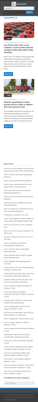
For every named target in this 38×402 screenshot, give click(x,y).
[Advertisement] (19, 146)
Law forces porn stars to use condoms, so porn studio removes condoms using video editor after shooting (18, 49)
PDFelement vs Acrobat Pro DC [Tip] (16, 215)
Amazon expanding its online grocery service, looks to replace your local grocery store (18, 104)
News (9, 38)
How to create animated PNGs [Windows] (17, 181)
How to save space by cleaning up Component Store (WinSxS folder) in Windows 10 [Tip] (19, 294)
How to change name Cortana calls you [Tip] (18, 319)
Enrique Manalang (11, 42)
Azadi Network (11, 400)
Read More (8, 74)
